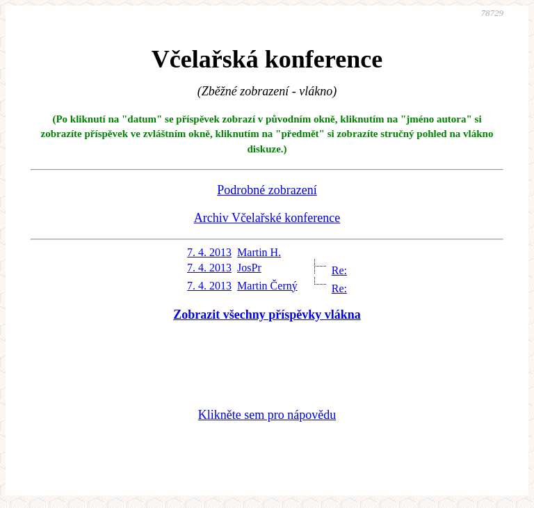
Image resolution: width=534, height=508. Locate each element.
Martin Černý (267, 286)
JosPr (249, 267)
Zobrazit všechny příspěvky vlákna (267, 315)
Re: (339, 270)
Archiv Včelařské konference (267, 218)
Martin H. (259, 252)
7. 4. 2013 (209, 252)
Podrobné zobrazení (266, 190)
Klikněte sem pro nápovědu (267, 415)
